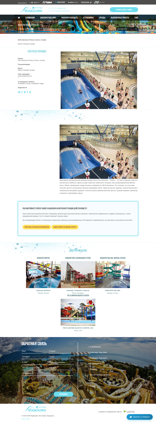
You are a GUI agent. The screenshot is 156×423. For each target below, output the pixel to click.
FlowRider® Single (37, 83)
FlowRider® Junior (24, 83)
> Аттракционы (95, 364)
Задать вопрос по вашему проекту (64, 227)
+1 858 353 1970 (58, 8)
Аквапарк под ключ (48, 17)
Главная (21, 29)
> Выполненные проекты (99, 375)
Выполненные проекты (120, 17)
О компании (30, 17)
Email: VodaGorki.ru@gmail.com (60, 11)
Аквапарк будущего (69, 17)
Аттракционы (88, 17)
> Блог (91, 380)
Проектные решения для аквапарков (36, 227)
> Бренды (92, 369)
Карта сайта (25, 419)
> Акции (91, 386)
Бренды (102, 17)
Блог (136, 17)
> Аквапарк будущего (97, 358)
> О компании (94, 347)
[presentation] (37, 383)
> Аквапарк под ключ (97, 352)
